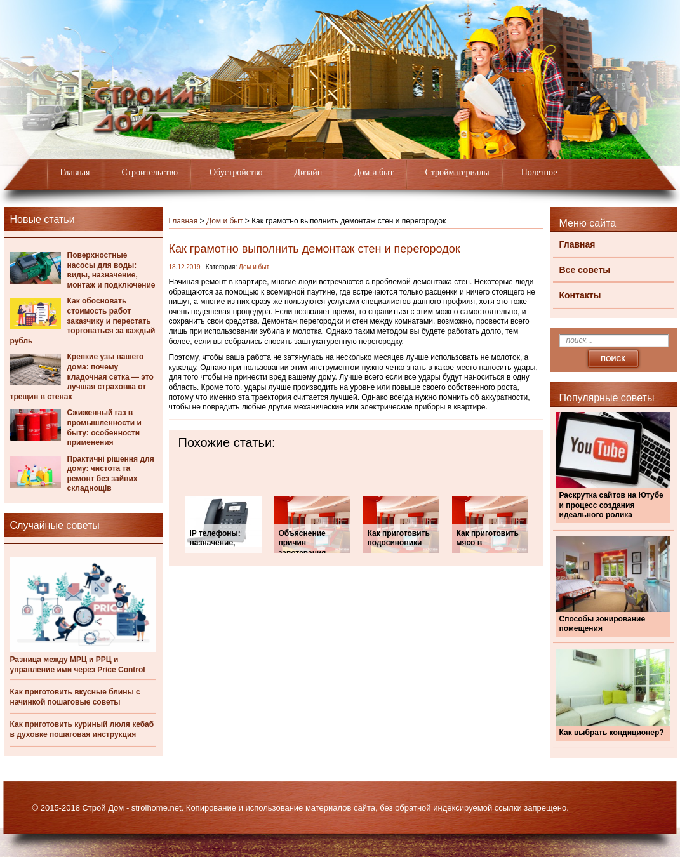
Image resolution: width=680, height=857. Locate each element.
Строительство (150, 172)
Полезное (539, 172)
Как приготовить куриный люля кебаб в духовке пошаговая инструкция (82, 729)
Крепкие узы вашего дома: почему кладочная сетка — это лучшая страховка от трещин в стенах (82, 376)
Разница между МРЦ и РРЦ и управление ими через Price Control (77, 664)
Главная (75, 172)
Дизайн (309, 172)
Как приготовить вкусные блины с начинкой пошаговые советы (75, 697)
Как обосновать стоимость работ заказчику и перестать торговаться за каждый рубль (83, 320)
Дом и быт (373, 172)
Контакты (580, 295)
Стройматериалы (457, 172)
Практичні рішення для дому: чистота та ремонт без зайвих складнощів (110, 474)
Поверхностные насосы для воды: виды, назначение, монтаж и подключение (111, 270)
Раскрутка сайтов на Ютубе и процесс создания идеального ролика (611, 505)
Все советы (585, 270)
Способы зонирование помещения (602, 624)
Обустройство (236, 172)
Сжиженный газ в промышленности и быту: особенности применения (104, 427)
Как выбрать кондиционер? (611, 732)
